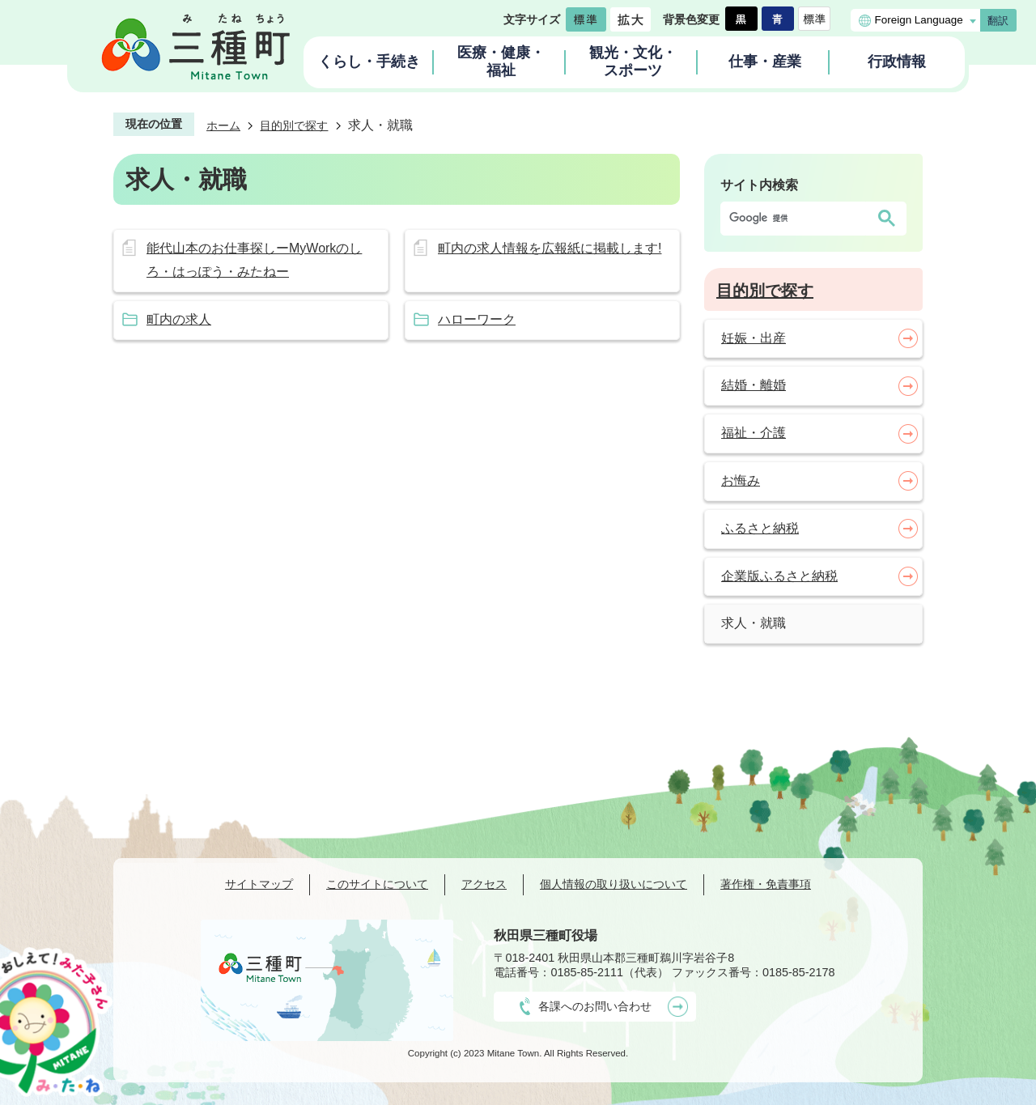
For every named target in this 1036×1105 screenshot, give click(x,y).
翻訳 (997, 21)
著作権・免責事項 (765, 884)
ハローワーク (477, 319)
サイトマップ (259, 884)
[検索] (797, 218)
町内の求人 (178, 319)
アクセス (484, 884)
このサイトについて (377, 884)
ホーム (223, 125)
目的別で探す (294, 125)
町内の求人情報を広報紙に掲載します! (549, 248)
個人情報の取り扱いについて (613, 884)
